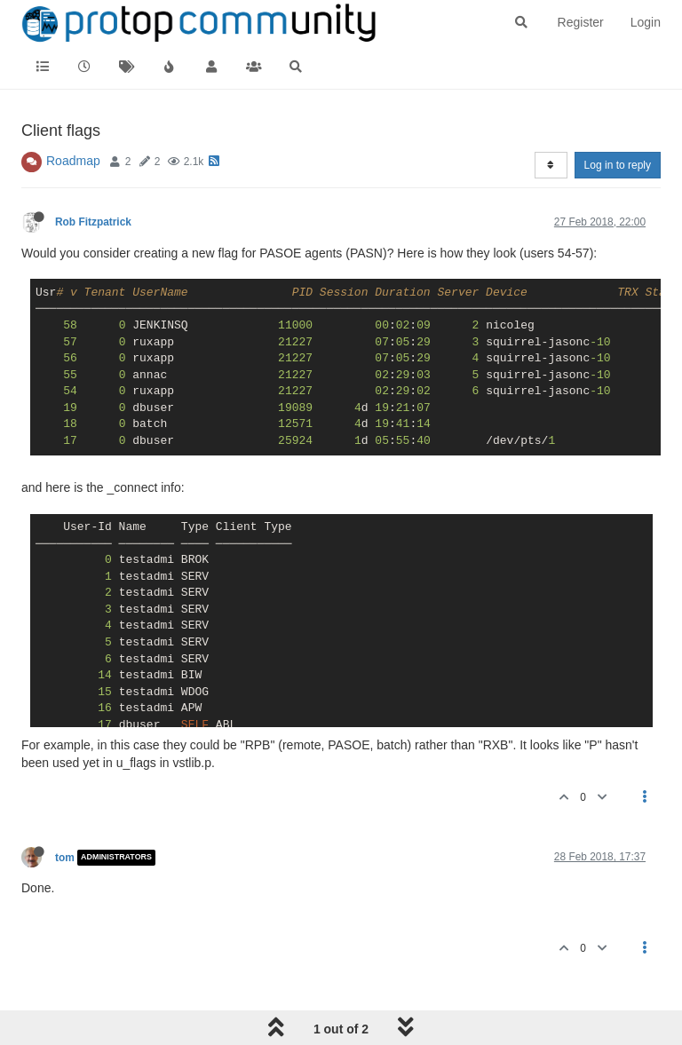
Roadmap (73, 161)
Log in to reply (617, 165)
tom (65, 857)
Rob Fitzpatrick (93, 222)
